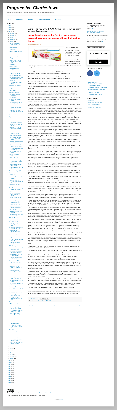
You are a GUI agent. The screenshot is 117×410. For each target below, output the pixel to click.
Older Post (78, 306)
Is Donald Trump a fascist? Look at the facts (15, 258)
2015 (10, 374)
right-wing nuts (43, 300)
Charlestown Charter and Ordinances (96, 84)
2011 (10, 382)
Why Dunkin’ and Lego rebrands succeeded (14, 185)
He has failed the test (14, 318)
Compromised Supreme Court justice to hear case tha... (16, 332)
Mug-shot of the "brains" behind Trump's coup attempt (14, 194)
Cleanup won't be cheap (14, 204)
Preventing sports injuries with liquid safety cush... (16, 248)
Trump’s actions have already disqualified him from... (16, 188)
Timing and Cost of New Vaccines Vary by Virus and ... (16, 112)
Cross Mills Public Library (94, 92)
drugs (33, 300)
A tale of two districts (14, 92)
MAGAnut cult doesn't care (15, 335)
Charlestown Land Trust (93, 91)
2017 (10, 370)
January (12, 358)
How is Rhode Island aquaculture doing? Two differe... (15, 272)
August (11, 41)
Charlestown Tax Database (94, 85)
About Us (58, 19)
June (11, 348)
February (12, 356)
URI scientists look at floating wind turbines (16, 149)
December (12, 33)
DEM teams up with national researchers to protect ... (15, 304)
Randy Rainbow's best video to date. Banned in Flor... (15, 207)
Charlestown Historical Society (95, 94)
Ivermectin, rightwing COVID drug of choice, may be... (15, 307)
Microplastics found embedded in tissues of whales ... (15, 232)
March (11, 354)
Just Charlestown (44, 19)
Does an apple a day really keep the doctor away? (15, 201)
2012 (10, 380)
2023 (10, 31)
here (102, 41)
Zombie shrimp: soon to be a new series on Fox (16, 103)
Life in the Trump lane (14, 158)
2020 (10, 364)
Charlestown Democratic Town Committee (97, 87)
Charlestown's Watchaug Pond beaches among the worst (16, 161)
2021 (10, 362)
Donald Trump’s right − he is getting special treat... (15, 294)
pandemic (37, 300)
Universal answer (13, 66)
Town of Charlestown (93, 82)
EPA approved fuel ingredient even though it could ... (16, 311)
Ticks (47, 300)
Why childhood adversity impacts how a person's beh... (15, 87)
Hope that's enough (13, 337)
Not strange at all (13, 47)
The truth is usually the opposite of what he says (15, 261)
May (11, 350)
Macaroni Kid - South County (94, 107)
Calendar (19, 19)
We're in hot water (13, 329)
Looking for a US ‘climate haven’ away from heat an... (15, 129)
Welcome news (12, 301)
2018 (10, 368)
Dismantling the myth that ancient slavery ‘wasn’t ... (15, 277)
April (11, 352)
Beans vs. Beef (12, 90)
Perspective (12, 80)
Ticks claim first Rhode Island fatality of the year (16, 323)
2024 (10, 29)
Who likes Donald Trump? (15, 217)
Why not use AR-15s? (14, 275)
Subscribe (98, 62)
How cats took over (13, 286)
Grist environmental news (94, 104)
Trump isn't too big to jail (15, 170)
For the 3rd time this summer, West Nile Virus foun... (16, 142)
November (12, 35)
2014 (10, 376)
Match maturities (13, 209)
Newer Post (31, 306)
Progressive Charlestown (32, 7)
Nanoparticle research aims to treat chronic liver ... (16, 289)
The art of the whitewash (15, 264)
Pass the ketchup (13, 320)
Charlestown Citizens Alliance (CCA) (96, 89)
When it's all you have (14, 245)
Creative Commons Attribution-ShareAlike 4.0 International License (43, 392)
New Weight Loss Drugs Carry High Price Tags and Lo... (16, 326)
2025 (10, 27)
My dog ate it (12, 64)
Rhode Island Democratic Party (95, 102)
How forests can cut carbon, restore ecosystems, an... (15, 121)
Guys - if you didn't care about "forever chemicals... (16, 343)
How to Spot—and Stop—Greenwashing (15, 95)
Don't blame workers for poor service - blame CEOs (16, 78)
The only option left (13, 173)
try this (92, 28)
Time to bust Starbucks (14, 115)
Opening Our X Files (14, 220)
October (12, 37)
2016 (10, 372)
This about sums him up (14, 119)
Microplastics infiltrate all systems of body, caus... (15, 145)
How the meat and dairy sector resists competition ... (15, 44)
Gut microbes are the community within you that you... (16, 181)
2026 (10, 25)
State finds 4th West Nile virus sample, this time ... (16, 72)
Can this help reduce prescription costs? (14, 132)
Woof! (10, 191)
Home (9, 19)
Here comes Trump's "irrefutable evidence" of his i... (15, 298)
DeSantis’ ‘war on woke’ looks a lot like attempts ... (16, 255)
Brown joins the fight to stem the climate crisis (15, 340)
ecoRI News (91, 100)
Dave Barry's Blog (92, 106)
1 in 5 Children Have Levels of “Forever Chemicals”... (15, 252)
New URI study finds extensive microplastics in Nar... (15, 107)
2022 (10, 360)
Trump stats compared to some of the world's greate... (15, 138)
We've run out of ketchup (15, 135)
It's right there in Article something (14, 243)
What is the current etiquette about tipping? (15, 165)
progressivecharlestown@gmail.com (100, 37)
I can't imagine (12, 49)
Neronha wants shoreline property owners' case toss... (15, 61)
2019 (10, 366)
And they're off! (12, 97)
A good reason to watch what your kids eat (16, 215)
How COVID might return (15, 75)
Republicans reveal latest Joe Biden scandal (16, 168)
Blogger (61, 399)
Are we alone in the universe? (16, 292)
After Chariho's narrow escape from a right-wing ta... (15, 315)
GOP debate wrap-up (14, 175)
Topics (30, 19)
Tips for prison (12, 117)
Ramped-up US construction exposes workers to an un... (15, 236)
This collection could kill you (15, 55)
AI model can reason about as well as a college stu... (16, 228)
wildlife (50, 300)
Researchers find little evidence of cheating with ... (15, 267)
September (12, 39)
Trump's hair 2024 (13, 222)
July (11, 346)
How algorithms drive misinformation (14, 69)
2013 (10, 378)
